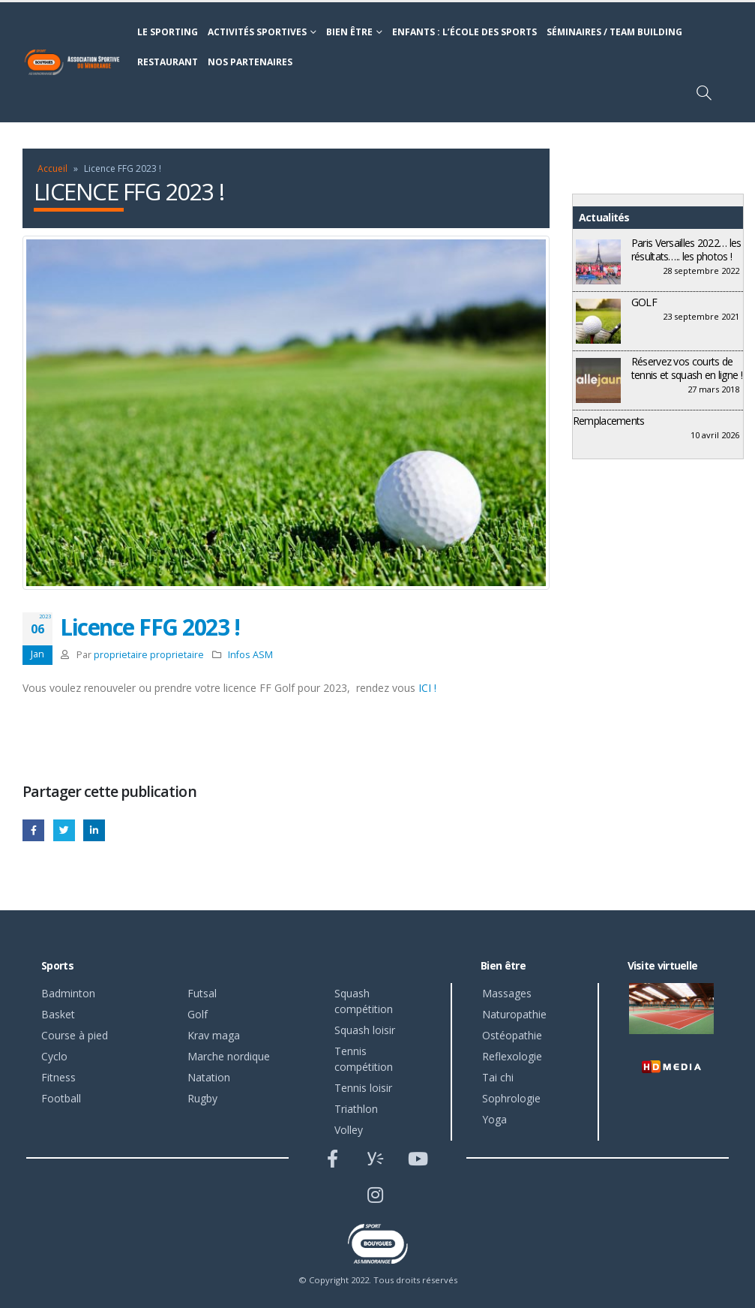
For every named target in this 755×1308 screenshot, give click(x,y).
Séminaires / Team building (614, 32)
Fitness (58, 1077)
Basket (58, 1014)
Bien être (349, 32)
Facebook (33, 830)
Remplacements (609, 420)
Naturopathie (514, 1014)
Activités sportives (257, 32)
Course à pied (74, 1035)
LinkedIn (94, 830)
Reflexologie (512, 1056)
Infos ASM (250, 654)
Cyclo (54, 1056)
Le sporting (167, 32)
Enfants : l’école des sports (464, 32)
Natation (208, 1077)
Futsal (202, 993)
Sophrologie (511, 1098)
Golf (197, 1014)
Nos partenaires (250, 62)
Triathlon (356, 1109)
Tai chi (498, 1077)
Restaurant (167, 62)
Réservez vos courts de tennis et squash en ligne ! (686, 368)
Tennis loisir (363, 1088)
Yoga (494, 1119)
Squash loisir (364, 1030)
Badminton (68, 993)
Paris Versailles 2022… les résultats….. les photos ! (686, 249)
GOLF (644, 302)
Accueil (52, 168)
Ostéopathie (512, 1035)
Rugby (202, 1098)
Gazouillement (64, 830)
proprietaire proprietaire (149, 654)
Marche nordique (228, 1056)
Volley (348, 1130)
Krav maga (213, 1035)
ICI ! (427, 688)
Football (61, 1098)
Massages (507, 993)
